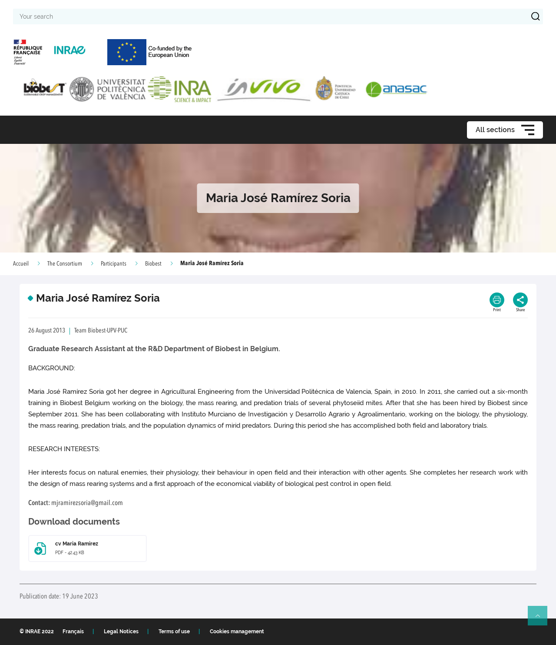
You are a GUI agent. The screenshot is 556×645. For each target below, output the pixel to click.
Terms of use (174, 631)
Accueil (21, 264)
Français (73, 631)
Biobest (153, 264)
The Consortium (64, 264)
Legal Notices (121, 631)
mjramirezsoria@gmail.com (87, 503)
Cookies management (237, 631)
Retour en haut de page (541, 619)
